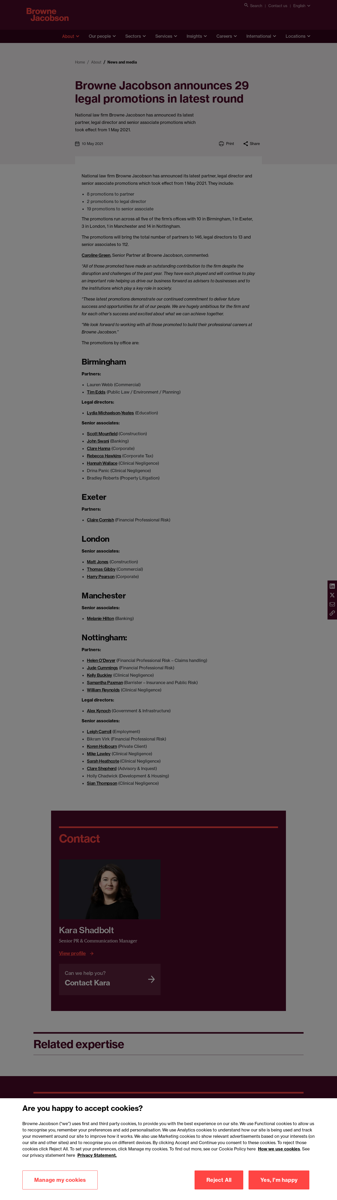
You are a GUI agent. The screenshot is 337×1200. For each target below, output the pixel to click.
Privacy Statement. (97, 1162)
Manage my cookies (60, 1187)
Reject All (218, 1187)
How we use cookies (279, 1156)
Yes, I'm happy (279, 1187)
